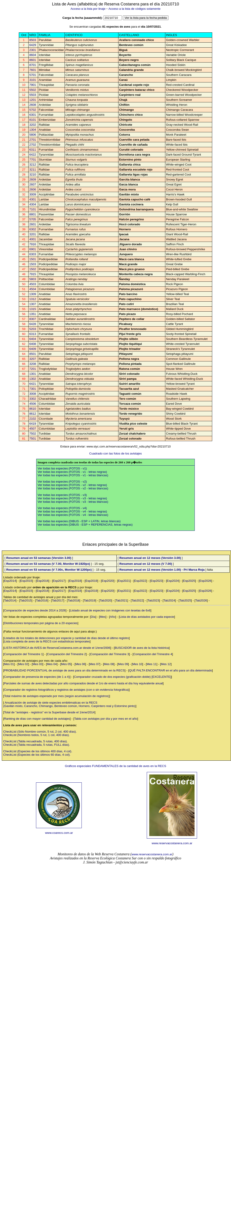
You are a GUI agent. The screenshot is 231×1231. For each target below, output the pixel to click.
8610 (32, 408)
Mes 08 (109, 664)
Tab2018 (73, 600)
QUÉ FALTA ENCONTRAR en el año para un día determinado (170, 670)
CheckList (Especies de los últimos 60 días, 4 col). (36, 754)
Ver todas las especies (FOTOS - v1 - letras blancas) (73, 475)
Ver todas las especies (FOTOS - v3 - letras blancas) (73, 501)
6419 (32, 423)
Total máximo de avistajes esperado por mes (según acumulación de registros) (56, 696)
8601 (32, 60)
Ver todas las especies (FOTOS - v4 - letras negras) (72, 511)
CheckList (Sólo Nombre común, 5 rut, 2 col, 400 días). (40, 731)
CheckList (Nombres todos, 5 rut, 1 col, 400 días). (36, 735)
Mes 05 (66, 664)
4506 (32, 403)
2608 (32, 104)
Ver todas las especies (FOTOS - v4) (62, 508)
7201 (32, 368)
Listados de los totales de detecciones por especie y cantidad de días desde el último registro (66, 638)
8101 (32, 119)
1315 (32, 309)
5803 (32, 279)
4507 (32, 428)
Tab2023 (153, 600)
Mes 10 (137, 664)
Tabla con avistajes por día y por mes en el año (105, 718)
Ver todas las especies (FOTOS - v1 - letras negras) (72, 472)
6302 (32, 229)
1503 (32, 264)
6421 (32, 383)
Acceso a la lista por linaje (87, 8)
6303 (32, 254)
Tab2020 (105, 600)
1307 (32, 304)
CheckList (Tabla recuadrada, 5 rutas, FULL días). (36, 744)
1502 (32, 269)
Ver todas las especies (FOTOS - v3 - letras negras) (72, 498)
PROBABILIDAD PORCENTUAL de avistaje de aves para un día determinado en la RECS (64, 670)
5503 (32, 94)
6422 (32, 154)
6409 (32, 349)
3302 (32, 398)
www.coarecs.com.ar (59, 832)
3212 (32, 164)
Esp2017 (59, 580)
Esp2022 (140, 580)
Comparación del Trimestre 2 (66, 654)
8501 (32, 354)
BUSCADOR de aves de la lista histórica (142, 647)
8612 (32, 413)
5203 (32, 329)
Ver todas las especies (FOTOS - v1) (62, 468)
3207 (32, 359)
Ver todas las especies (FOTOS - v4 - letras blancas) (73, 515)
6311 (32, 149)
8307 (32, 319)
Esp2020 (108, 580)
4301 (32, 199)
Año (112, 616)
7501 (32, 438)
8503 (32, 40)
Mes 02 (23, 664)
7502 (32, 433)
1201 (32, 99)
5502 (32, 89)
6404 (32, 339)
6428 (32, 324)
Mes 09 (123, 664)
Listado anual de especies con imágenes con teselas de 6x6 (110, 610)
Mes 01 (9, 664)
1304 (32, 129)
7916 (32, 244)
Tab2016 (42, 600)
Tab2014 (10, 600)
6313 (32, 334)
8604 (32, 55)
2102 (32, 418)
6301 (32, 114)
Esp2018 (75, 580)
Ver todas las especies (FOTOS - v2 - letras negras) (72, 485)
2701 (32, 139)
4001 (32, 239)
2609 (32, 179)
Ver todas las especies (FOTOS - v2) (62, 481)
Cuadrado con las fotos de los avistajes (115, 453)
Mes (103, 616)
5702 (32, 109)
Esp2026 (205, 580)
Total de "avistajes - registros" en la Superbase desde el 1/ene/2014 (49, 712)
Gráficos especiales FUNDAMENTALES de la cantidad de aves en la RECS (115, 766)
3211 (32, 169)
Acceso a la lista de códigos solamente (134, 8)
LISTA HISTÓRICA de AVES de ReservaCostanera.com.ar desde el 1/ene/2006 (57, 647)
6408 (32, 344)
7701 (32, 159)
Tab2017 (57, 600)
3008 (32, 393)
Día (93, 616)
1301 (32, 373)
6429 (32, 45)
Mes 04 (52, 664)
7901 (32, 85)
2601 (32, 224)
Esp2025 (189, 580)
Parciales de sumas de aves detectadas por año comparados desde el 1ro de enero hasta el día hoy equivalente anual (83, 683)
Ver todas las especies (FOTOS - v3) (62, 495)
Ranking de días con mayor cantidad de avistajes (37, 718)
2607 (32, 184)
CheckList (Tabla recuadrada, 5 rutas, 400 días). (35, 741)
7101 (32, 209)
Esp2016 (42, 580)
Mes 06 (80, 664)
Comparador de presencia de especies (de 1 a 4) (37, 676)
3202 (32, 124)
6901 (32, 249)
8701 (32, 65)
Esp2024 (173, 580)
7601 (32, 70)
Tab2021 (121, 600)
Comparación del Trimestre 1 (23, 654)
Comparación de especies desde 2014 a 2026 (35, 610)
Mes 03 (38, 664)
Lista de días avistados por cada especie (147, 616)
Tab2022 (137, 600)
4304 (32, 204)
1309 (32, 294)
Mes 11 (152, 664)
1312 (32, 299)
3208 (32, 363)
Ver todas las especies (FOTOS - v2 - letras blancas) (73, 488)
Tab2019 (89, 600)
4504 (32, 289)
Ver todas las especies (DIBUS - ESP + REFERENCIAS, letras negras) (85, 524)
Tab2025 (185, 600)
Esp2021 (124, 580)
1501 (32, 259)
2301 (32, 50)
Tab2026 (201, 600)
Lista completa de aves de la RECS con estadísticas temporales (47, 641)
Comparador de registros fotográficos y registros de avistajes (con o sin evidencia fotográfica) (66, 689)
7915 (32, 274)
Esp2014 (10, 580)
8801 (32, 214)
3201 (32, 234)
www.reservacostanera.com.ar (172, 843)
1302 (32, 378)
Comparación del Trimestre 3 (109, 654)
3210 (32, 174)
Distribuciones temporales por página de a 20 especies (41, 623)
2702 (32, 144)
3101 (32, 80)
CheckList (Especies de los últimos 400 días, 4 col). (37, 751)
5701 (32, 75)
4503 (32, 284)
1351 (32, 314)
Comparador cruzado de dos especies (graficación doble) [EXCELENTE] (122, 676)
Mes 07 (95, 664)
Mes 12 (166, 664)
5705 (32, 219)
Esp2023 (157, 580)
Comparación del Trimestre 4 (152, 654)
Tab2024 (169, 600)
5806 (32, 134)
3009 (32, 194)
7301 (32, 388)
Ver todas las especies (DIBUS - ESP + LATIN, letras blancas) (79, 521)
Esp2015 (26, 580)
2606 (32, 189)
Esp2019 (91, 580)
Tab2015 (25, 600)
